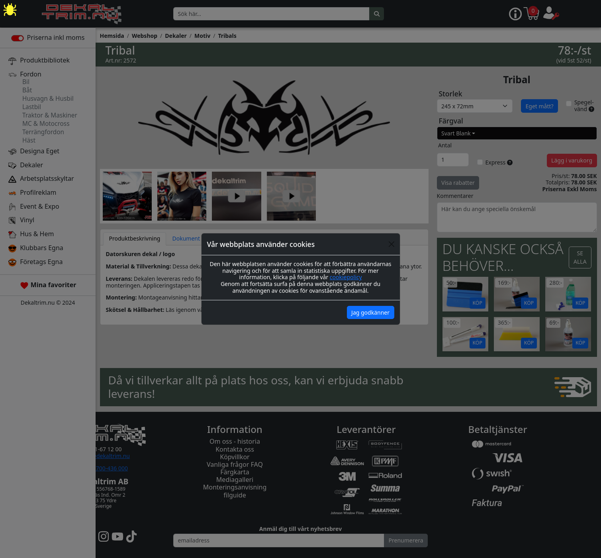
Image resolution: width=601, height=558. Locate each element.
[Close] (391, 244)
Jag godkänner (370, 312)
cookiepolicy (346, 277)
